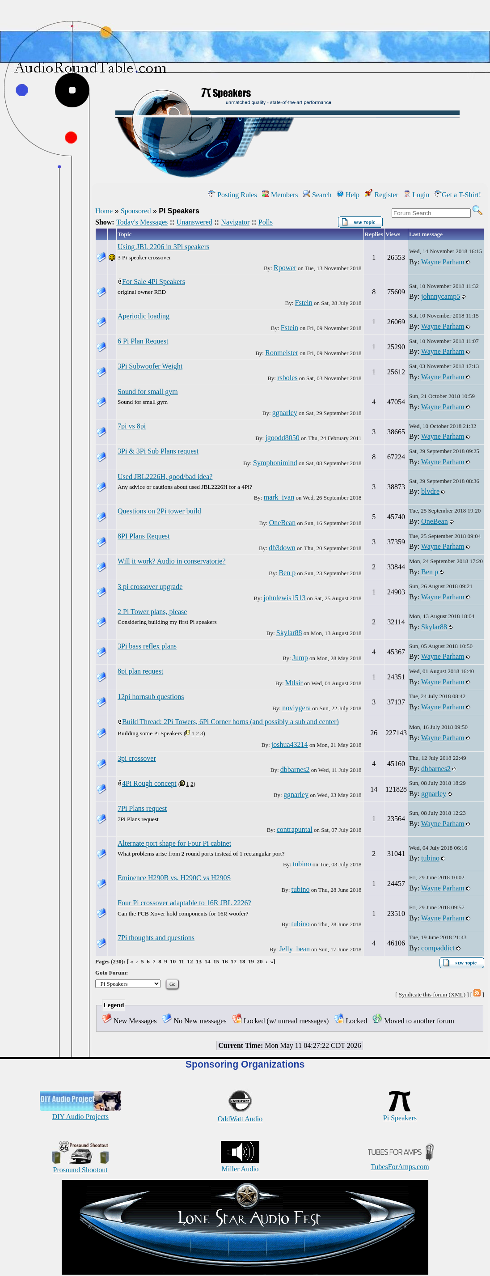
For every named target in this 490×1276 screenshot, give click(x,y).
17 (234, 961)
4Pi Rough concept (149, 783)
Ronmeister (281, 352)
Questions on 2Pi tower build (159, 511)
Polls (265, 222)
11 (181, 961)
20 (259, 961)
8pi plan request (140, 671)
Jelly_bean (294, 949)
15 (216, 961)
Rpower (285, 267)
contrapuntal (295, 829)
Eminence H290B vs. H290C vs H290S (174, 878)
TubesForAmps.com (400, 1162)
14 (207, 961)
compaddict (438, 948)
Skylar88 (289, 632)
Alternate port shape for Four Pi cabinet (174, 843)
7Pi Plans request (142, 808)
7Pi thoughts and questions (156, 937)
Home (104, 211)
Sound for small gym (148, 391)
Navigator (235, 222)
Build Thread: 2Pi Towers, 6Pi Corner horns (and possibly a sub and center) (230, 721)
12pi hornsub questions (151, 696)
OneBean (282, 522)
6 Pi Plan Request (143, 341)
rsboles (287, 378)
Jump (300, 657)
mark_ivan (279, 497)
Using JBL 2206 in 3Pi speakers (163, 246)
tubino (302, 864)
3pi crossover (137, 758)
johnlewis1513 (284, 598)
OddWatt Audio (240, 1115)
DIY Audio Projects (80, 1112)
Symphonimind (275, 462)
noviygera (296, 708)
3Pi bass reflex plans (147, 646)
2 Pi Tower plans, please (152, 611)
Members (280, 195)
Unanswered (194, 222)
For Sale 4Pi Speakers (153, 281)
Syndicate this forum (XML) (432, 994)
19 (251, 961)
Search (317, 195)
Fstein (304, 302)
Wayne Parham (443, 262)
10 (173, 961)
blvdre (430, 491)
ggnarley (284, 412)
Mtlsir (294, 683)
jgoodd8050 (282, 437)
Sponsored (136, 211)
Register (381, 195)
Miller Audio (240, 1165)
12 (190, 961)
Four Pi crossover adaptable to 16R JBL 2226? (184, 903)
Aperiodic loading (143, 316)
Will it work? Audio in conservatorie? (172, 561)
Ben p (287, 573)
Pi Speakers (400, 1114)
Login (416, 195)
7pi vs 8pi (132, 426)
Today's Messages (142, 222)
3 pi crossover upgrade (150, 586)
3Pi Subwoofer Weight (150, 366)
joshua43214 (289, 744)
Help (348, 195)
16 (225, 961)
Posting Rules (232, 195)
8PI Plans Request (143, 536)
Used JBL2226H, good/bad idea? (165, 476)
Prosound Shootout (80, 1166)
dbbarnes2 (295, 769)
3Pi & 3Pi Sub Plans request (158, 451)
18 (242, 961)
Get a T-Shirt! (458, 195)
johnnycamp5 (440, 296)
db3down (282, 547)
